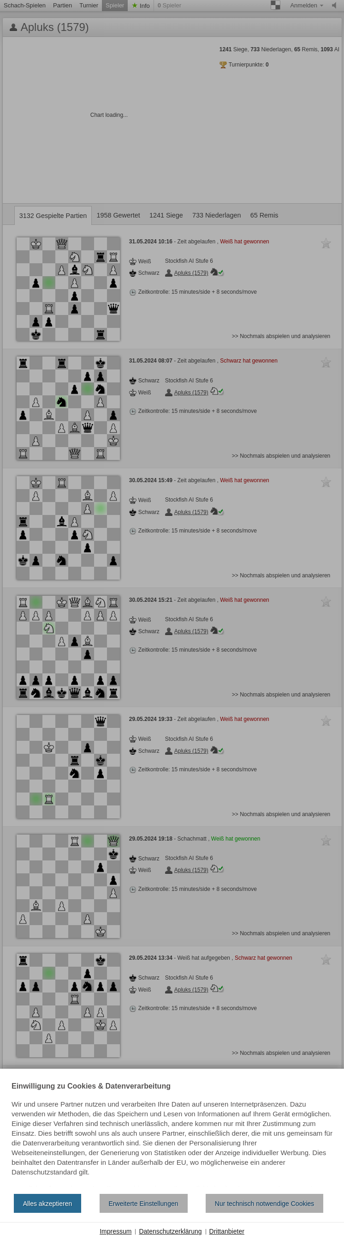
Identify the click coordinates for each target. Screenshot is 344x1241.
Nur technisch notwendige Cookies (264, 1203)
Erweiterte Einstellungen (143, 1203)
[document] (172, 1135)
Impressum (115, 1231)
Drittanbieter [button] (226, 1231)
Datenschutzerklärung (170, 1231)
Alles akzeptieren (47, 1203)
